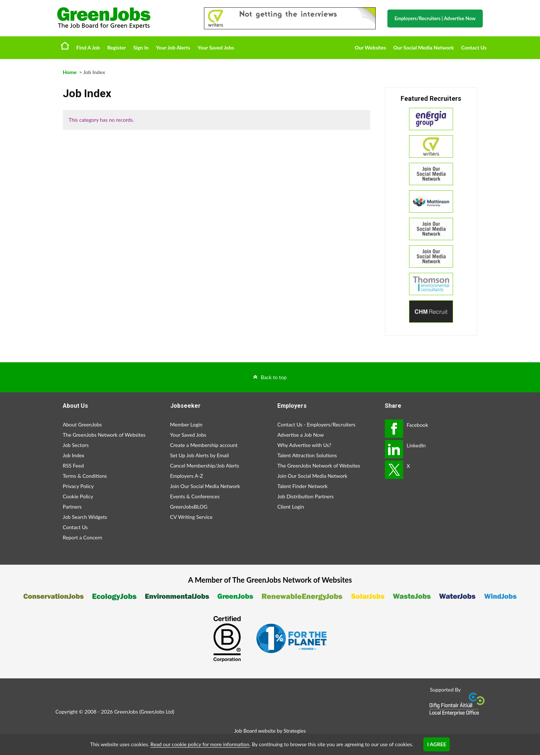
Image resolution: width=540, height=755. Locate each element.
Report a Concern (82, 537)
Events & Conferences (195, 496)
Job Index (73, 455)
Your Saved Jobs (215, 47)
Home (65, 45)
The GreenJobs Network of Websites (104, 435)
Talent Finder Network (302, 486)
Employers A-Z (186, 476)
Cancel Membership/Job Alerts (204, 465)
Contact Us (473, 47)
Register (116, 47)
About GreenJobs (82, 424)
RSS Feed (73, 465)
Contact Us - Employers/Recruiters (316, 424)
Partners (72, 506)
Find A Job (88, 47)
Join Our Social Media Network (205, 486)
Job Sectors (76, 445)
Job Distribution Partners (305, 496)
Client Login (290, 506)
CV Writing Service (191, 517)
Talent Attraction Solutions (307, 455)
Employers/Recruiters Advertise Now (435, 18)
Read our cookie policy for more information (199, 744)
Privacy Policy (78, 486)
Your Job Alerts (173, 47)
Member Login (186, 424)
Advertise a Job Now (300, 435)
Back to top (274, 377)
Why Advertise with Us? (304, 445)
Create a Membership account (204, 445)
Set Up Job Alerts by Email (199, 455)
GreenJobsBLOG (189, 506)
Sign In (141, 47)
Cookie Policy (78, 496)
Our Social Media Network (423, 47)
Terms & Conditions (85, 476)
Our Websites (370, 47)
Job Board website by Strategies (270, 730)
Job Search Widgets (85, 517)
